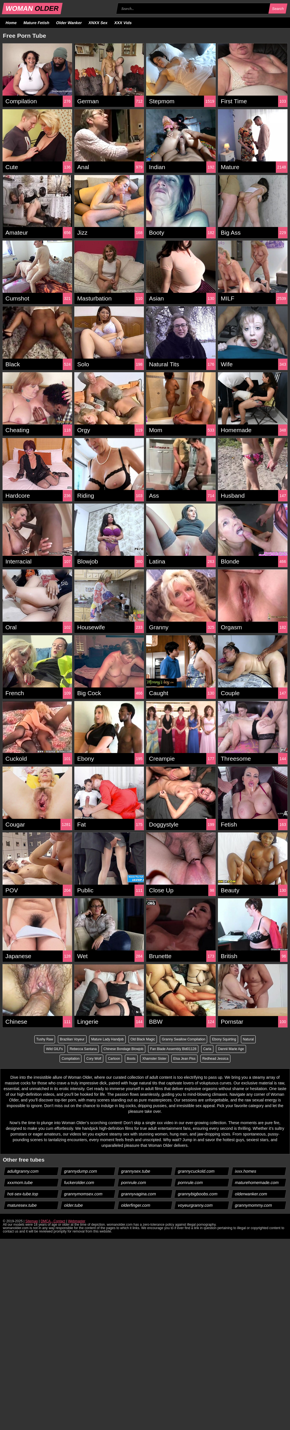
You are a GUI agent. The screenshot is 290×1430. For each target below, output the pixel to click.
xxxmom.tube (20, 1182)
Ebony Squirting (224, 1039)
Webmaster (76, 1221)
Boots (131, 1059)
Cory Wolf (93, 1059)
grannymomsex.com (83, 1193)
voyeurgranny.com (195, 1205)
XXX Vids (123, 22)
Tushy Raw (44, 1039)
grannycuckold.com (196, 1171)
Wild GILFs (54, 1049)
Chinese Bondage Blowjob (123, 1049)
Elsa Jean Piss (184, 1059)
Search (278, 9)
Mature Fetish (36, 22)
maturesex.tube (22, 1205)
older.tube (73, 1205)
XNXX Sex (98, 22)
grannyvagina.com (138, 1193)
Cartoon (114, 1059)
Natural (248, 1039)
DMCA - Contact (53, 1221)
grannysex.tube (136, 1171)
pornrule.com (133, 1182)
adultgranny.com (23, 1171)
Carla (207, 1049)
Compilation (70, 1059)
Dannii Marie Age (231, 1049)
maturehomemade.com (256, 1182)
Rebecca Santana (83, 1049)
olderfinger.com (136, 1205)
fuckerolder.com (79, 1182)
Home (11, 22)
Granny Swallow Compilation (183, 1039)
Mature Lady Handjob (107, 1039)
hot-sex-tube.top (23, 1193)
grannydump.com (81, 1171)
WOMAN (32, 8)
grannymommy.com (253, 1205)
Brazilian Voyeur (72, 1039)
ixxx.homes (245, 1171)
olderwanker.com (250, 1193)
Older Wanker (69, 22)
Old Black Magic (143, 1039)
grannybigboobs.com (198, 1193)
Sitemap (31, 1221)
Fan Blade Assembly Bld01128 (173, 1049)
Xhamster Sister (154, 1059)
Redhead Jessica (215, 1059)
